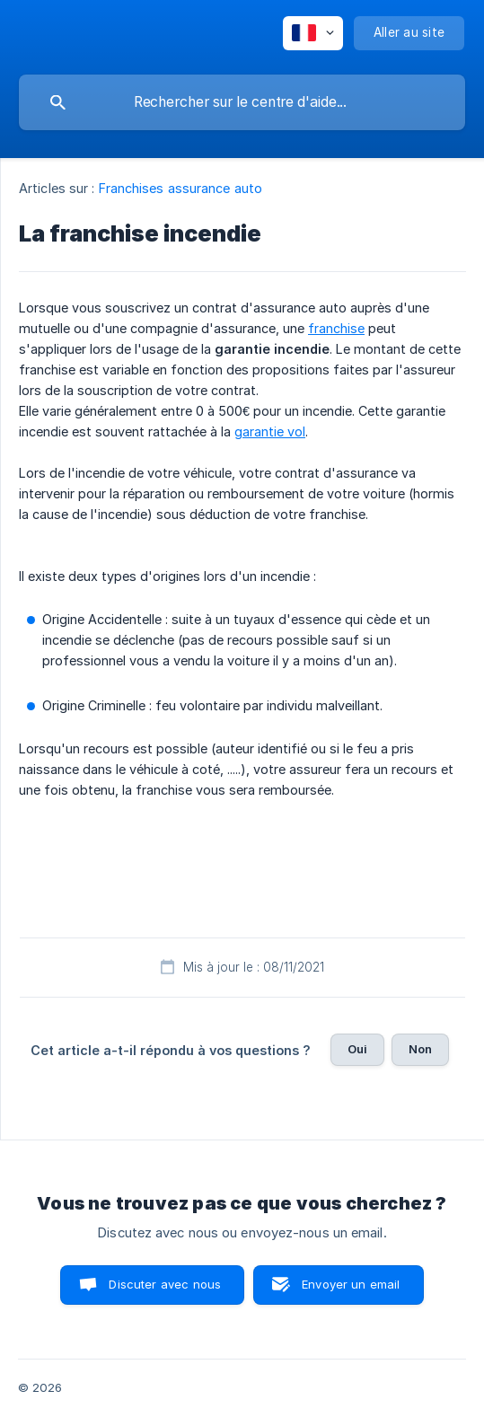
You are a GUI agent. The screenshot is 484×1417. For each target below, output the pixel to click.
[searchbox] (242, 102)
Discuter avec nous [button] (165, 1284)
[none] (313, 33)
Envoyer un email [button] (351, 1284)
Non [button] (420, 1049)
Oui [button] (357, 1049)
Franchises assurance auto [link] (181, 188)
